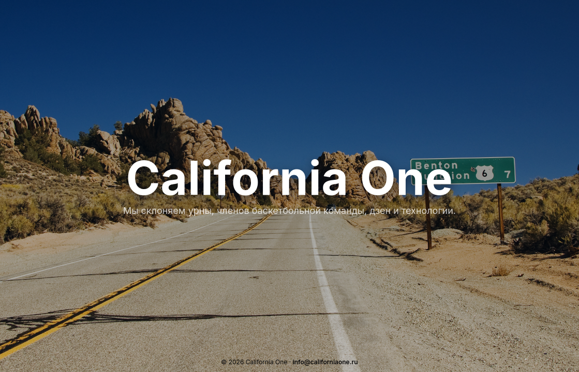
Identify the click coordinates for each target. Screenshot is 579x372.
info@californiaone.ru (325, 362)
